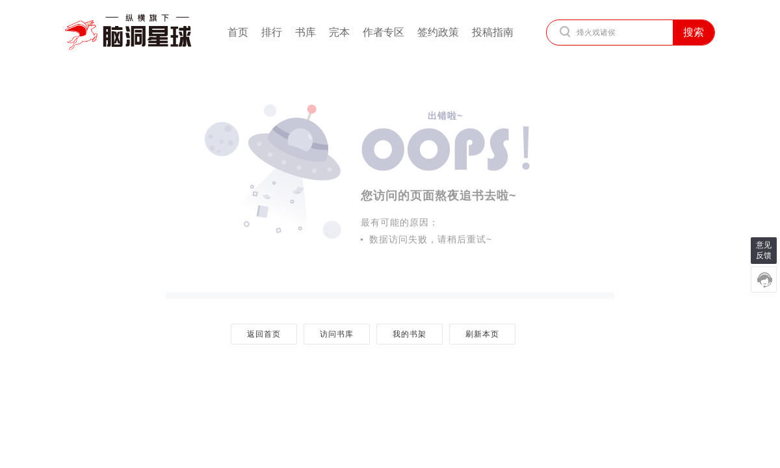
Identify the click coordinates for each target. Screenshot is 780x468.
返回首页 (263, 334)
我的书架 (409, 334)
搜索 (693, 32)
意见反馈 (764, 250)
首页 (238, 32)
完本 (339, 32)
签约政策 (438, 32)
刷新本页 (482, 334)
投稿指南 (493, 32)
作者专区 (383, 32)
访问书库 (336, 334)
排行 (271, 32)
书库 (305, 32)
